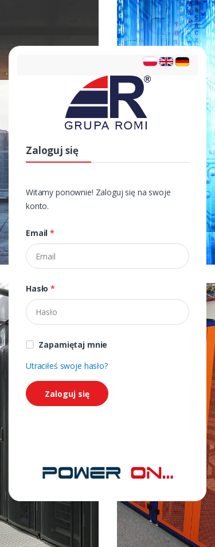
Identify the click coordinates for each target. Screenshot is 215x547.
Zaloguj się (67, 393)
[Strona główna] (107, 471)
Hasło (40, 288)
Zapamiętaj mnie (72, 344)
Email (40, 232)
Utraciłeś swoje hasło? (67, 365)
